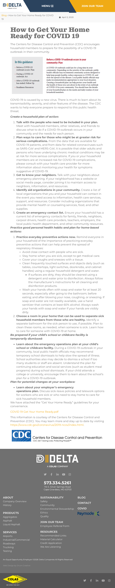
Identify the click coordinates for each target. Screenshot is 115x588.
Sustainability (51, 497)
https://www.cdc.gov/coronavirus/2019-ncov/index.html (47, 425)
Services (10, 532)
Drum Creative (23, 565)
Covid (82, 508)
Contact (84, 503)
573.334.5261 (57, 482)
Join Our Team (51, 522)
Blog (4, 15)
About (8, 497)
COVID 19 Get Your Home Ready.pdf (34, 411)
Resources (48, 531)
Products (11, 513)
